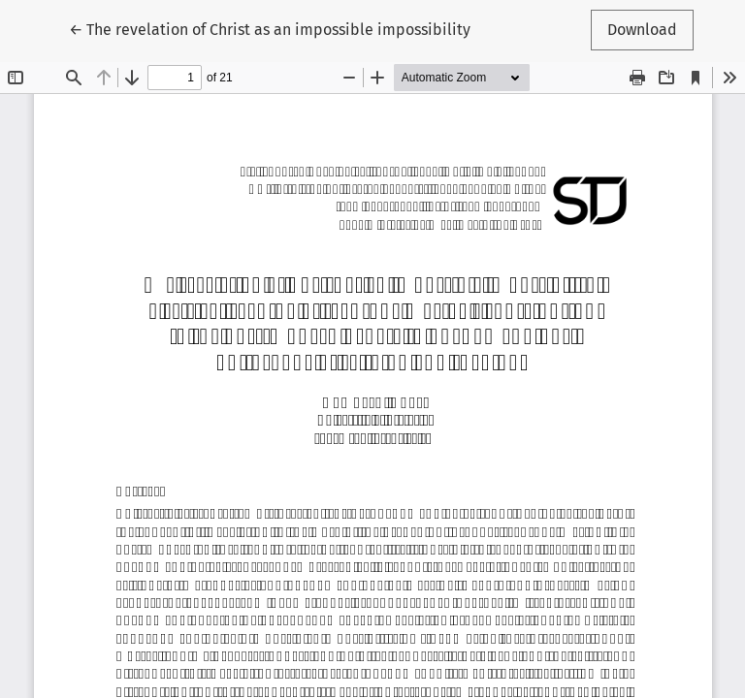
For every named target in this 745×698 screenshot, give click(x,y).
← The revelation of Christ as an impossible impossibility (269, 28)
